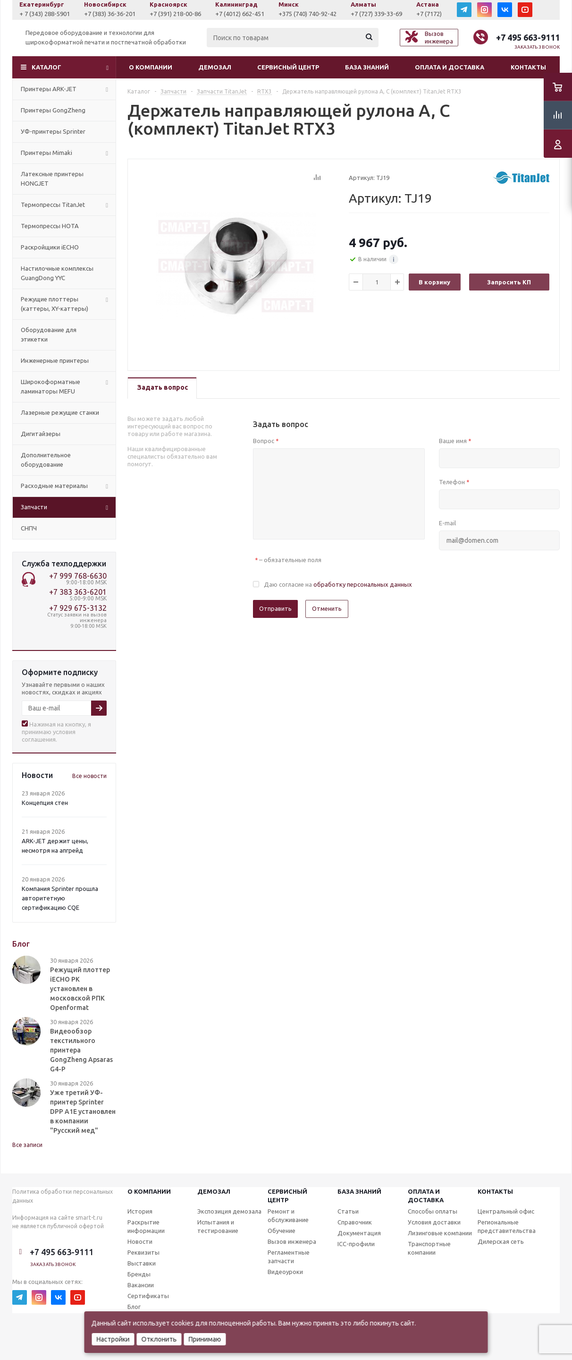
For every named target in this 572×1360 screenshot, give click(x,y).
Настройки (113, 1339)
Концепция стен (45, 802)
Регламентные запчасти (289, 1256)
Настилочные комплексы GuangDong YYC (57, 273)
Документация (359, 1233)
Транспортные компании (429, 1248)
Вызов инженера (292, 1241)
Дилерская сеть (501, 1241)
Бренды (139, 1274)
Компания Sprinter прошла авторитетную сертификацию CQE (60, 898)
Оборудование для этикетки (48, 334)
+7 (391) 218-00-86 (241, 13)
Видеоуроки (285, 1271)
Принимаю (205, 1339)
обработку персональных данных (362, 584)
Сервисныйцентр (287, 1195)
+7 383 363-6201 (78, 592)
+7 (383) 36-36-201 (176, 13)
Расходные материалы (54, 485)
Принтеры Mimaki (46, 152)
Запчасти (34, 507)
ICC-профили (356, 1243)
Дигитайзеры (40, 433)
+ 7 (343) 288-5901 (110, 13)
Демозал (214, 67)
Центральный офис (506, 1211)
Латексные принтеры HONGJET (52, 179)
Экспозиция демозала (229, 1211)
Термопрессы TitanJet (53, 204)
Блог (134, 1306)
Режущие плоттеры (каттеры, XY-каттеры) (54, 304)
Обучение (281, 1230)
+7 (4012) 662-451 (305, 13)
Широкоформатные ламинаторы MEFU (50, 386)
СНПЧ (29, 528)
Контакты (528, 67)
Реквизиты (143, 1252)
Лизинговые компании (440, 1233)
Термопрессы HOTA (50, 225)
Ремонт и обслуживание (288, 1215)
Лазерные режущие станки (60, 412)
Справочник (354, 1222)
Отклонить (159, 1339)
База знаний (367, 67)
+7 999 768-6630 (78, 576)
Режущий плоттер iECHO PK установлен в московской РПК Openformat (80, 988)
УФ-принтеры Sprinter (53, 131)
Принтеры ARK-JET (48, 89)
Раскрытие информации (146, 1226)
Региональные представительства (507, 1226)
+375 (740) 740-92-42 (374, 13)
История (139, 1211)
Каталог (46, 67)
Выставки (141, 1263)
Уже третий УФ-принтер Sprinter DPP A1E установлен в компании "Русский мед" (83, 1111)
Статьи (348, 1211)
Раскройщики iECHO (50, 247)
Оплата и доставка (449, 67)
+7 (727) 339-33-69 (442, 13)
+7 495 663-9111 (528, 37)
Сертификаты (148, 1295)
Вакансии (140, 1285)
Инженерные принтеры (55, 360)
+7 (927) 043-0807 (46, 13)
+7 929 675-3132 (78, 608)
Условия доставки (434, 1222)
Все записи (27, 1145)
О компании (150, 67)
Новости (139, 1241)
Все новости (89, 776)
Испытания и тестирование (217, 1226)
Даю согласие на (338, 584)
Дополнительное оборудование (46, 460)
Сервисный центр (288, 67)
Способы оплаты (432, 1211)
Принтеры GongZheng (53, 110)
